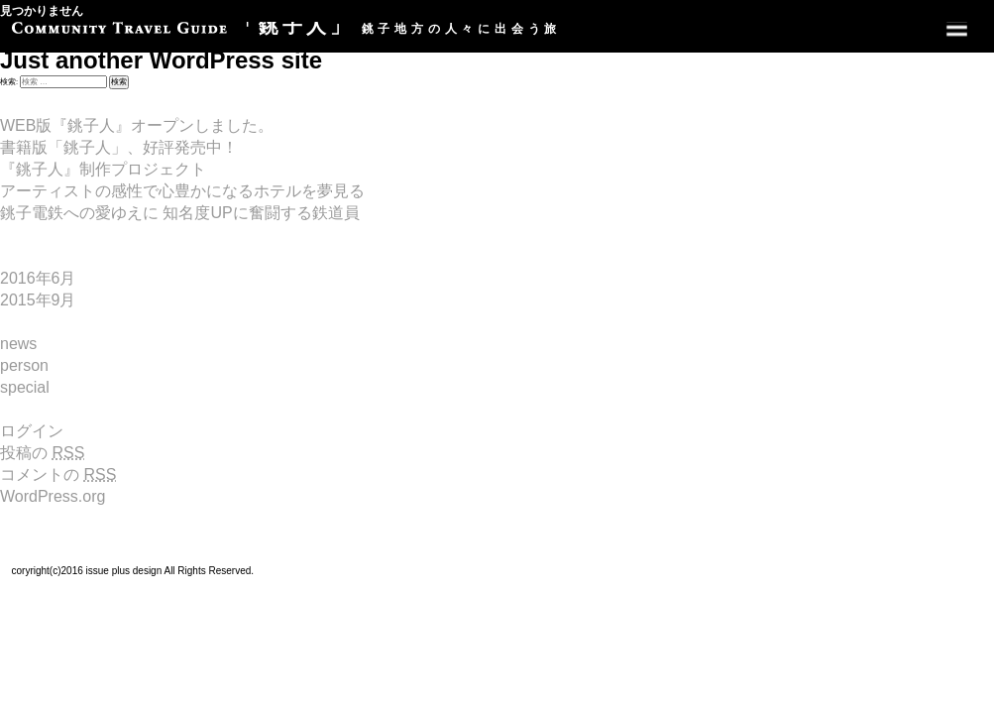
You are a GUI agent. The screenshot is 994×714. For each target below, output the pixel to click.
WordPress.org (52, 496)
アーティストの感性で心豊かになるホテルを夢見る (182, 190)
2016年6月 (38, 278)
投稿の (42, 452)
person (24, 365)
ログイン (31, 430)
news (18, 343)
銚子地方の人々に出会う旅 (287, 29)
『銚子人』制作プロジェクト (103, 169)
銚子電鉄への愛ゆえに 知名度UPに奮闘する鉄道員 (180, 212)
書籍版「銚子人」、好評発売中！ (119, 147)
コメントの (58, 474)
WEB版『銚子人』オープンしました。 (137, 125)
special (25, 387)
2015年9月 (38, 300)
